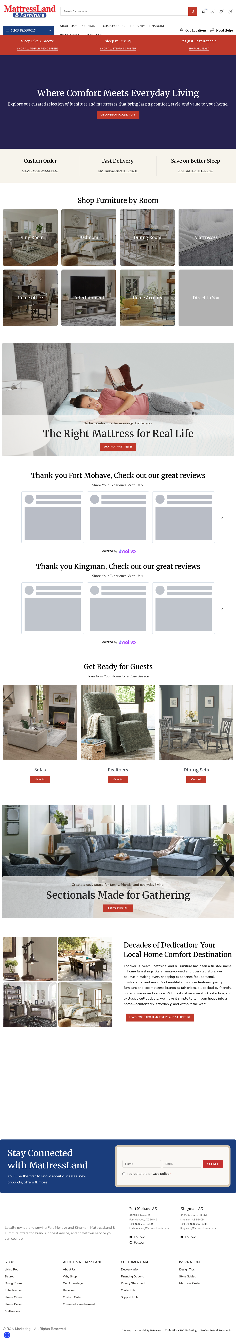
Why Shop (70, 1200)
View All (40, 779)
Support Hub (129, 1221)
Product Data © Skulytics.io (215, 1253)
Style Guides (187, 1200)
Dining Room (13, 1207)
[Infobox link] (193, 30)
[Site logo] (30, 11)
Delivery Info (129, 1193)
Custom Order (72, 1221)
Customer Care (135, 1185)
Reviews (69, 1214)
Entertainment (14, 1214)
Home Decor (13, 1227)
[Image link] (32, 1128)
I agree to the (149, 1097)
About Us (69, 1193)
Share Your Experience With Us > (118, 485)
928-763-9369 (144, 1147)
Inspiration (189, 1185)
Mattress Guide (189, 1207)
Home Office (13, 1221)
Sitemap (126, 1253)
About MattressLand (82, 1185)
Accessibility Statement (148, 1253)
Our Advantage (73, 1207)
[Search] (128, 11)
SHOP (9, 1185)
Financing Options (132, 1200)
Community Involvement (79, 1227)
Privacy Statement (133, 1207)
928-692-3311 (199, 1147)
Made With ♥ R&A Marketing (181, 1253)
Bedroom (11, 1200)
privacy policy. (158, 1097)
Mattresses (12, 1234)
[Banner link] (30, 237)
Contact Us (128, 1214)
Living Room (13, 1193)
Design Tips (187, 1193)
